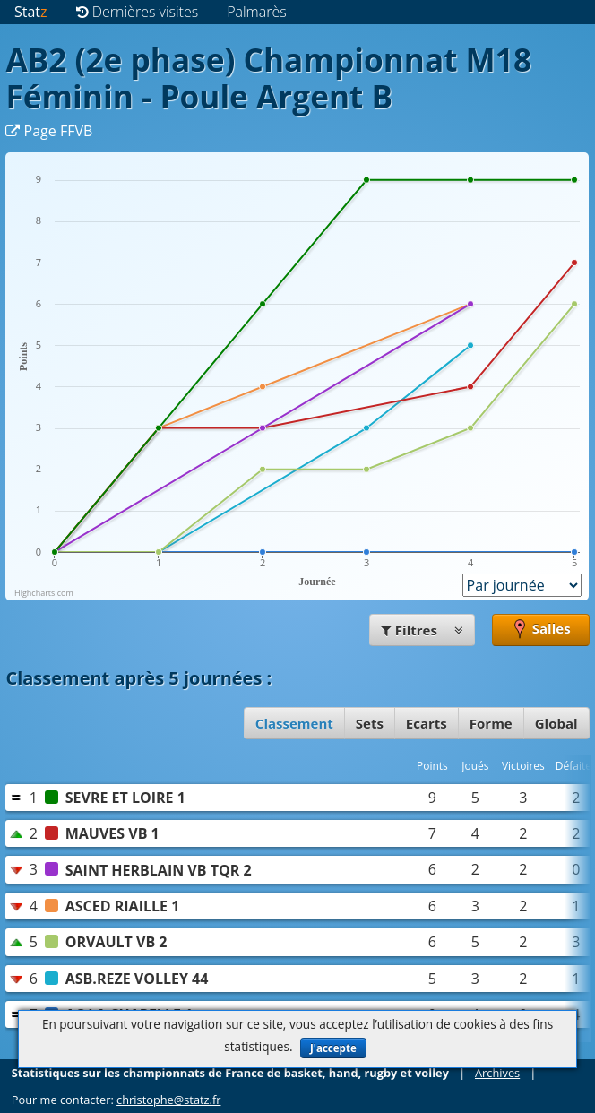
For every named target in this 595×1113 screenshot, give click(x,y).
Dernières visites (137, 12)
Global (556, 723)
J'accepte (333, 1048)
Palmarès (257, 12)
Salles (541, 630)
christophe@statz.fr (168, 1099)
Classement (294, 723)
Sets (370, 723)
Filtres (422, 630)
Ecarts (426, 723)
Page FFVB (48, 131)
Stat (30, 12)
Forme (491, 723)
